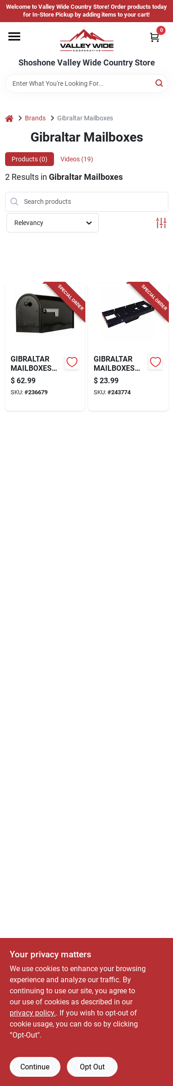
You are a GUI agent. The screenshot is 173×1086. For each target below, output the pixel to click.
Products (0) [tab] (30, 159)
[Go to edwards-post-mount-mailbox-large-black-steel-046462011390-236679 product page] (45, 347)
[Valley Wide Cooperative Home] (86, 40)
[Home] (9, 118)
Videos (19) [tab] (76, 159)
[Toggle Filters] (161, 223)
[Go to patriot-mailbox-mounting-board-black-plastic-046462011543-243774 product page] (128, 347)
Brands (35, 118)
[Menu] (14, 36)
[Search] (160, 82)
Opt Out (92, 1066)
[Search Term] (86, 83)
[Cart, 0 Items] (154, 37)
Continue (34, 1066)
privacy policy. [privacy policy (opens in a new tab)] (33, 1013)
